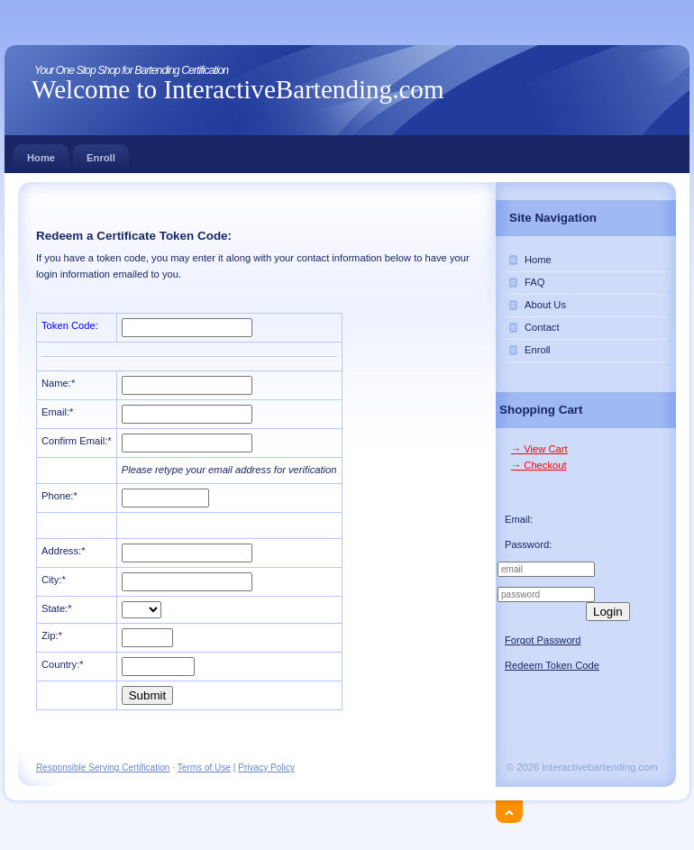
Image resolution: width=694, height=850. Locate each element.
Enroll (101, 153)
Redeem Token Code (552, 665)
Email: (519, 519)
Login (608, 611)
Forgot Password (543, 640)
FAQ (534, 282)
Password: (528, 544)
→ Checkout (539, 465)
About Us (545, 304)
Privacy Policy (266, 767)
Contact (542, 327)
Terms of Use (204, 767)
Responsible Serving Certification (102, 767)
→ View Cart (539, 448)
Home (41, 153)
